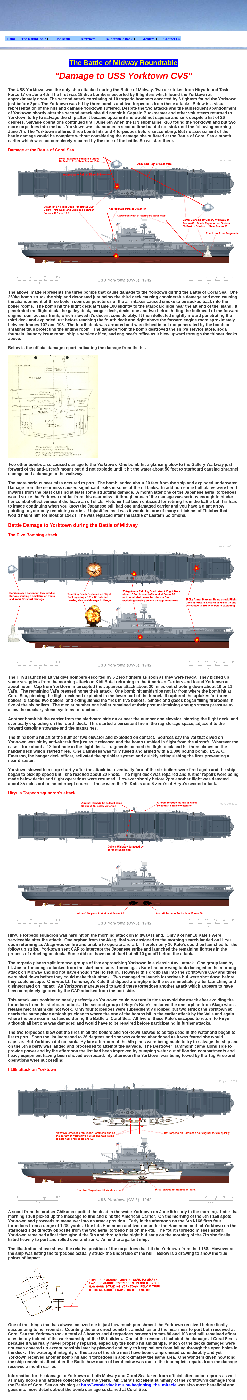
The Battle (63, 39)
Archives (148, 39)
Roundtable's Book (118, 39)
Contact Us (171, 39)
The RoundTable (33, 39)
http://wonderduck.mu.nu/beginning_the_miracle (129, 1385)
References (87, 39)
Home (11, 39)
